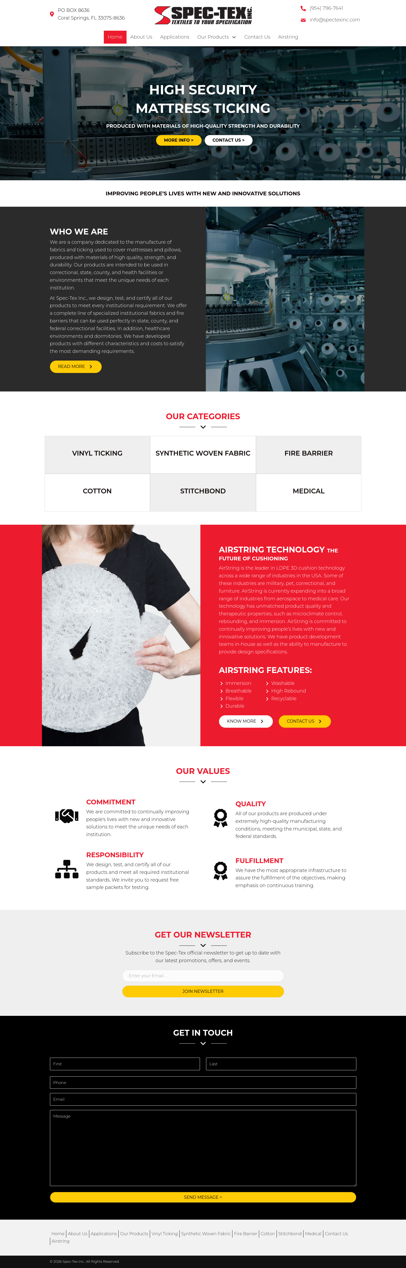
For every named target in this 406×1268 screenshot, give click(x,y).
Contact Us (336, 1233)
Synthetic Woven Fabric (206, 1233)
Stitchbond (290, 1233)
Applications (104, 1233)
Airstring (61, 1241)
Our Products (134, 1233)
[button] (76, 367)
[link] (115, 37)
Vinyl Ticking (165, 1233)
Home (58, 1233)
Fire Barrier (245, 1233)
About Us (77, 1233)
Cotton (268, 1233)
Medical (313, 1233)
